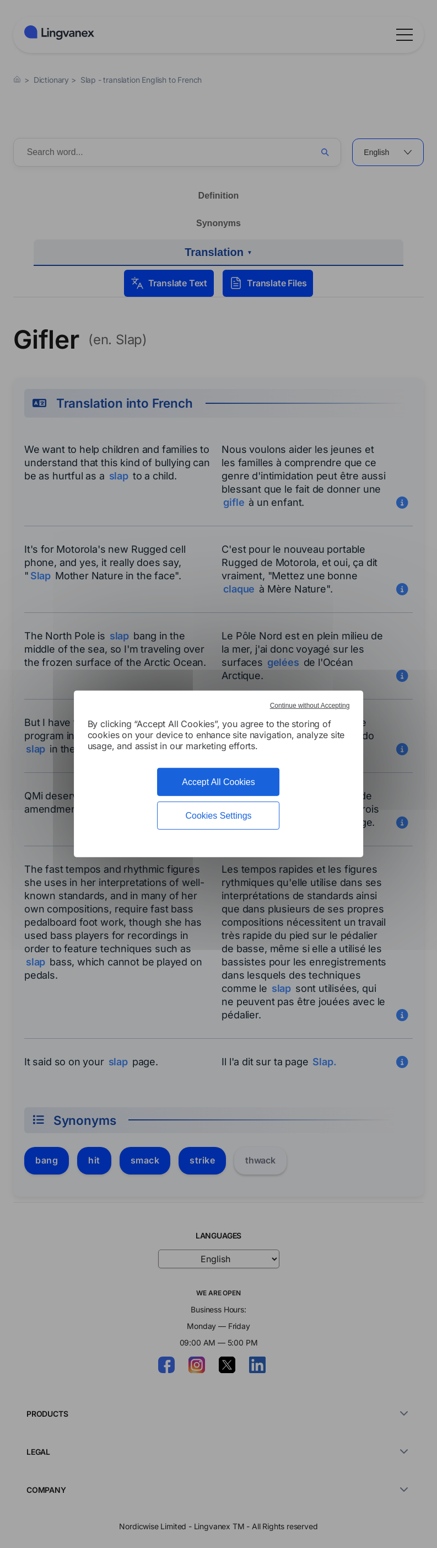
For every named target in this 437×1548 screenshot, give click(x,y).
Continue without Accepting (310, 705)
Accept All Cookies (218, 782)
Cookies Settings (218, 815)
